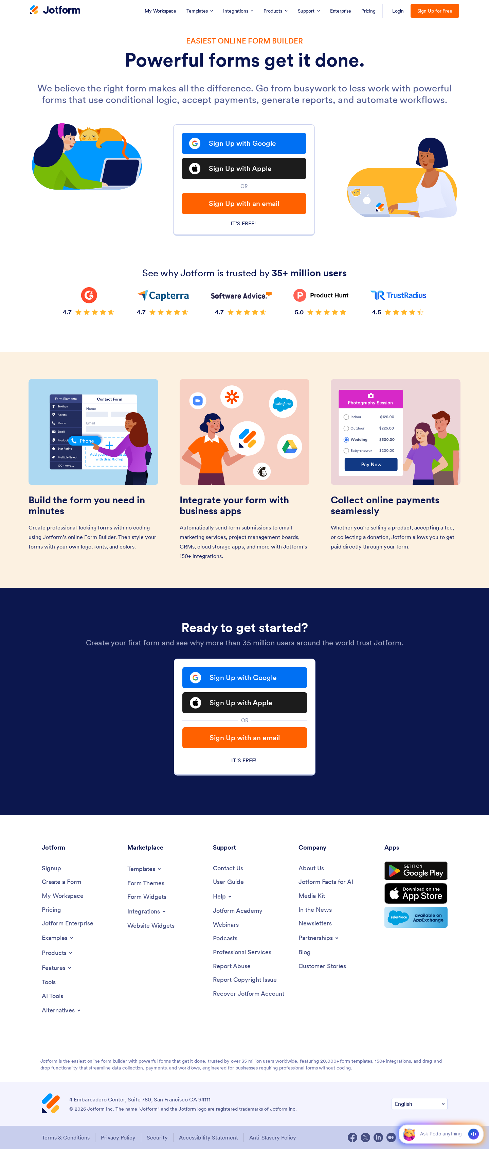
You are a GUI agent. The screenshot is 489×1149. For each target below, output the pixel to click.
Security (157, 1137)
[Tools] (49, 982)
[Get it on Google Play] (416, 871)
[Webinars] (226, 925)
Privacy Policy (118, 1137)
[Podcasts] (225, 938)
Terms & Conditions (66, 1137)
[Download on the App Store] (416, 893)
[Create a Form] (61, 882)
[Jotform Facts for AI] (325, 882)
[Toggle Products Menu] (57, 952)
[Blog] (304, 952)
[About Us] (311, 868)
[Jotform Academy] (237, 911)
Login (398, 11)
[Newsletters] (315, 923)
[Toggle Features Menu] (57, 967)
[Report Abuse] (232, 966)
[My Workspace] (63, 896)
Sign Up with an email (244, 203)
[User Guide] (228, 882)
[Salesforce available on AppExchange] (416, 917)
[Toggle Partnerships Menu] (319, 937)
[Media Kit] (311, 896)
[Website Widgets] (151, 926)
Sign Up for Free (434, 11)
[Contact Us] (228, 868)
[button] (409, 1134)
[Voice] (473, 1134)
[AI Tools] (52, 996)
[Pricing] (51, 910)
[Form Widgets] (146, 897)
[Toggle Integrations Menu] (147, 911)
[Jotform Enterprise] (67, 923)
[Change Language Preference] (420, 1104)
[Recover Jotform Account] (248, 994)
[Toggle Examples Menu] (58, 937)
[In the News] (315, 910)
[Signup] (51, 868)
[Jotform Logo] (55, 10)
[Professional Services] (242, 952)
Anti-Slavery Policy (272, 1137)
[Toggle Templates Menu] (144, 868)
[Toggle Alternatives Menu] (62, 1010)
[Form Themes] (145, 883)
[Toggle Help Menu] (223, 896)
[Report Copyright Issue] (245, 980)
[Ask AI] (440, 1134)
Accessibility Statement (208, 1137)
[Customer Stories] (322, 966)
